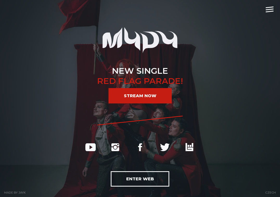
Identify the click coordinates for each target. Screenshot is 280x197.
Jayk (22, 192)
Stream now (140, 95)
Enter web (140, 178)
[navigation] (269, 9)
